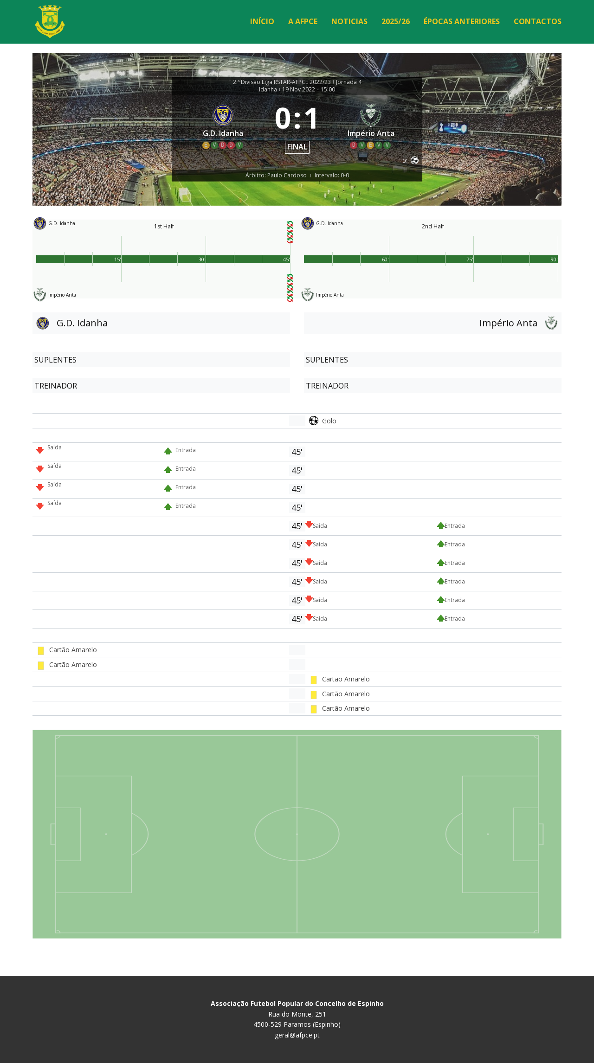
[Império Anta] (371, 126)
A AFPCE (302, 21)
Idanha (268, 89)
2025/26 (395, 21)
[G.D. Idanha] (223, 126)
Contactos (538, 21)
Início (262, 21)
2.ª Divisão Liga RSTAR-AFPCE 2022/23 (282, 82)
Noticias (349, 21)
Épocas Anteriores (462, 21)
